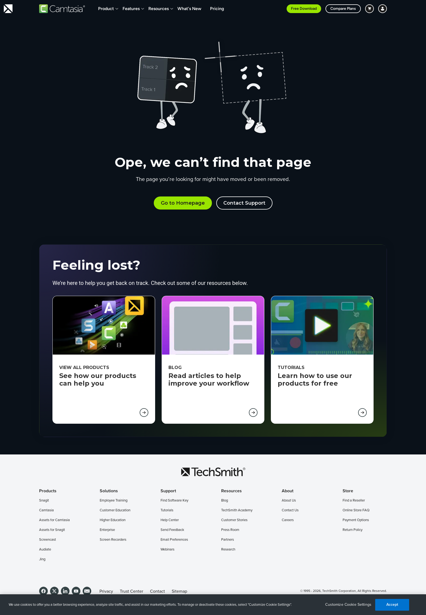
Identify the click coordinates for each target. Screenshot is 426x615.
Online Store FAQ (356, 510)
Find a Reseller (354, 500)
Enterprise (107, 530)
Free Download (304, 8)
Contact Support (244, 203)
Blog (224, 500)
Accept (392, 604)
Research (228, 549)
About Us (289, 500)
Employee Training (113, 500)
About (287, 491)
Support (168, 491)
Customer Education (115, 510)
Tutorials (167, 510)
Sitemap (179, 591)
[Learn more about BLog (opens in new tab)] (253, 412)
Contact (157, 591)
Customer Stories (234, 520)
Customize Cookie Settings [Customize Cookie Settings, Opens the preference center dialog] (348, 605)
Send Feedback (172, 530)
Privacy (106, 591)
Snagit (44, 500)
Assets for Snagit (52, 530)
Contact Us (290, 510)
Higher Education (113, 520)
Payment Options (356, 520)
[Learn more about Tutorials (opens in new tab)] (362, 412)
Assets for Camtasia (54, 520)
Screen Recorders (113, 540)
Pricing (217, 8)
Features (131, 8)
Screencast (47, 540)
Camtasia (46, 510)
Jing (42, 559)
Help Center (170, 520)
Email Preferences (174, 540)
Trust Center (131, 591)
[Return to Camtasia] (62, 9)
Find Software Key (174, 500)
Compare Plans (343, 8)
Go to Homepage (183, 203)
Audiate (45, 549)
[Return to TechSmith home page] (8, 8)
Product (106, 8)
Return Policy (352, 530)
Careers (288, 520)
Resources (158, 8)
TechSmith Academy (236, 510)
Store (348, 491)
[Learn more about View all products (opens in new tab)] (144, 412)
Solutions (109, 491)
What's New (189, 8)
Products (48, 491)
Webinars (167, 549)
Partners (227, 540)
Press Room (230, 530)
